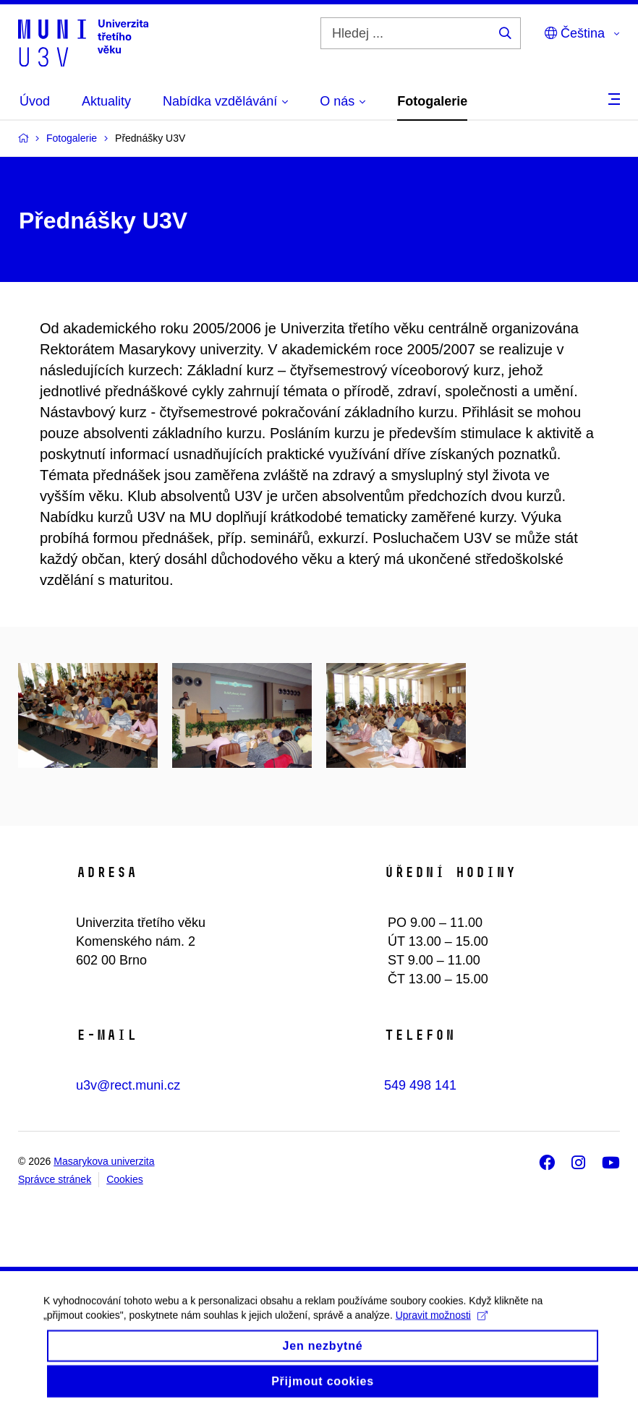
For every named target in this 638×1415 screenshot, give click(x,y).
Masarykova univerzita (104, 1161)
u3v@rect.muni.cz (128, 1085)
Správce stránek (54, 1179)
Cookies (124, 1179)
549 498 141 (420, 1085)
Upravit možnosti (442, 1327)
